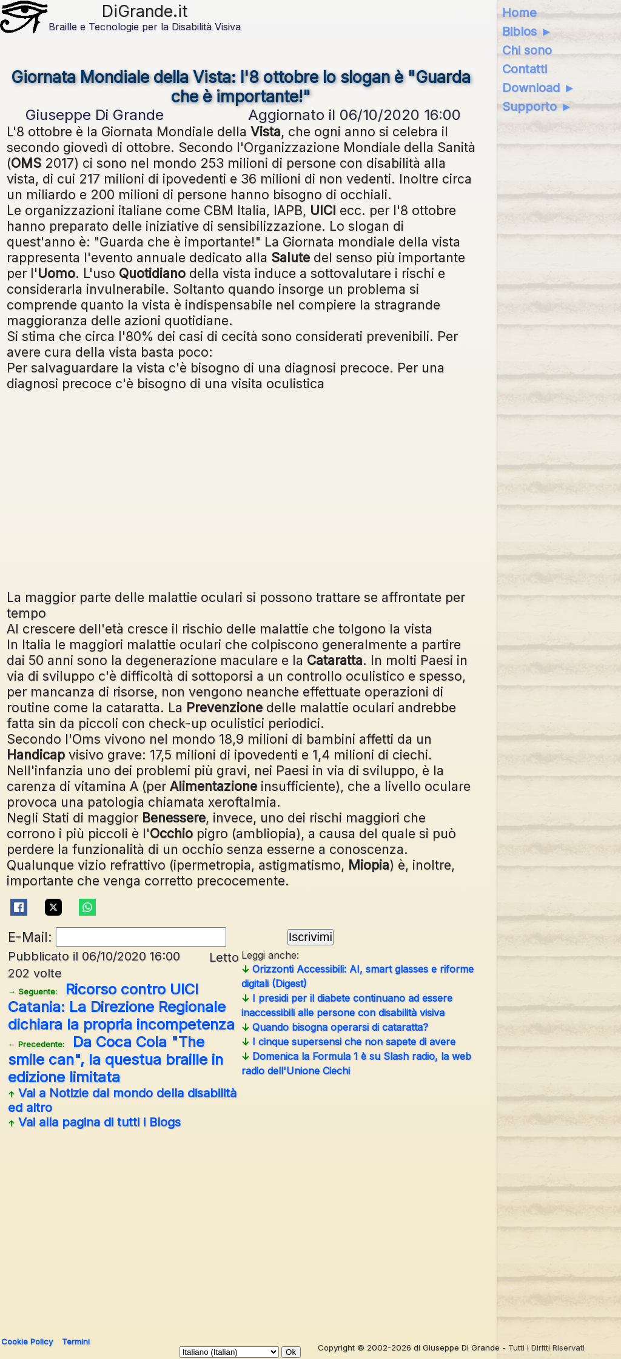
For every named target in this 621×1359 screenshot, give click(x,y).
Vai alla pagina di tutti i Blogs (94, 1122)
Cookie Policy (27, 1341)
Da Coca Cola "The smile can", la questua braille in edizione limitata (115, 1059)
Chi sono (527, 50)
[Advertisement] (241, 489)
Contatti (524, 69)
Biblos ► (527, 31)
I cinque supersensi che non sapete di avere (348, 1042)
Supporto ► (537, 106)
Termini (76, 1341)
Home (519, 12)
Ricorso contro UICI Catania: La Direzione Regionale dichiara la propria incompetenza (121, 1006)
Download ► (539, 88)
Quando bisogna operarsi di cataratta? (334, 1027)
